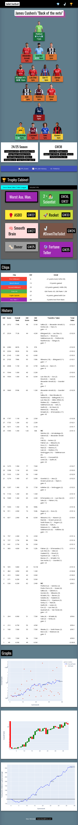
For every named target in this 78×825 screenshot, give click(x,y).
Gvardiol (39, 55)
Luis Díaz (32, 77)
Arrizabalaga (21, 135)
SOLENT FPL (34, 187)
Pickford (39, 34)
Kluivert (57, 135)
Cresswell (33, 135)
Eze (43, 77)
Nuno (39, 116)
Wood (51, 97)
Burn (51, 55)
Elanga (57, 77)
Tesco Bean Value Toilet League (14, 187)
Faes (45, 135)
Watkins (39, 97)
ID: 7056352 (55, 169)
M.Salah (19, 77)
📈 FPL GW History (39, 169)
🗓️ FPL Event (23, 169)
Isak (26, 97)
